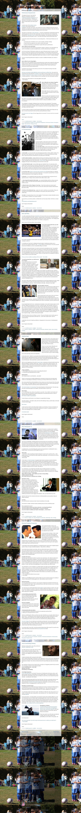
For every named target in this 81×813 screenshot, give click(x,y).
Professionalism (54, 636)
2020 (24, 746)
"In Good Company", (31, 460)
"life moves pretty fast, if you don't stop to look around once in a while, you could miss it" (39, 720)
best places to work (49, 432)
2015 (24, 754)
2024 (24, 740)
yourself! (40, 244)
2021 (24, 745)
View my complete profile (26, 807)
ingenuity (27, 694)
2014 (24, 756)
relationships (48, 517)
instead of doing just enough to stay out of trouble (31, 74)
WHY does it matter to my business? (29, 395)
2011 (24, 791)
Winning (55, 329)
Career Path (29, 636)
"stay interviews (35, 32)
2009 (24, 794)
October (25, 763)
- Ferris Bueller (25, 721)
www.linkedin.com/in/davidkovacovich (29, 201)
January (25, 789)
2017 (24, 751)
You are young (42, 160)
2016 (24, 753)
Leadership (38, 329)
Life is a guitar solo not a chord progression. (35, 703)
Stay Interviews (27, 123)
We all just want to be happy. (27, 113)
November (26, 762)
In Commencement (26, 129)
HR (34, 122)
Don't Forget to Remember (32, 5)
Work (31, 637)
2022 (24, 743)
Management (38, 517)
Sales (53, 329)
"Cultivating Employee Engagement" (29, 17)
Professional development (46, 636)
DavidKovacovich (30, 801)
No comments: (39, 121)
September (26, 765)
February (25, 787)
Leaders (33, 329)
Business (26, 329)
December (26, 760)
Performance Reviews (50, 122)
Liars (32, 517)
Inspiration (30, 329)
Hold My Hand (25, 336)
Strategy (32, 123)
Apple (41, 587)
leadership (38, 216)
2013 (24, 757)
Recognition (56, 122)
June (25, 770)
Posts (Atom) (29, 734)
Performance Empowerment (28, 12)
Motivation (46, 329)
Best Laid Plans (25, 213)
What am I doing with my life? (27, 647)
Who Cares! (24, 404)
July (25, 768)
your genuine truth (42, 628)
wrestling (23, 330)
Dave (23, 119)
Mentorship (42, 329)
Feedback (32, 122)
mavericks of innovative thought (34, 681)
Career (26, 636)
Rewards (28, 637)
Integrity (29, 517)
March (25, 786)
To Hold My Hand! (25, 411)
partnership (43, 517)
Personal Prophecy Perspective (29, 523)
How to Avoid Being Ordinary (29, 643)
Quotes (50, 329)
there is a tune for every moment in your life (38, 171)
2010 (24, 792)
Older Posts (56, 731)
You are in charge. (25, 621)
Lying (35, 517)
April (25, 784)
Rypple (23, 123)
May (25, 771)
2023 (24, 742)
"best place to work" (31, 35)
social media (40, 362)
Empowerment (27, 122)
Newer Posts (25, 731)
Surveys (35, 123)
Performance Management (40, 122)
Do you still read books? (26, 673)
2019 (24, 748)
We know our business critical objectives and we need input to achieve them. (37, 72)
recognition (36, 73)
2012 (24, 759)
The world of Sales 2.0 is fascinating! (29, 387)
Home (40, 731)
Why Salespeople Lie (27, 426)
